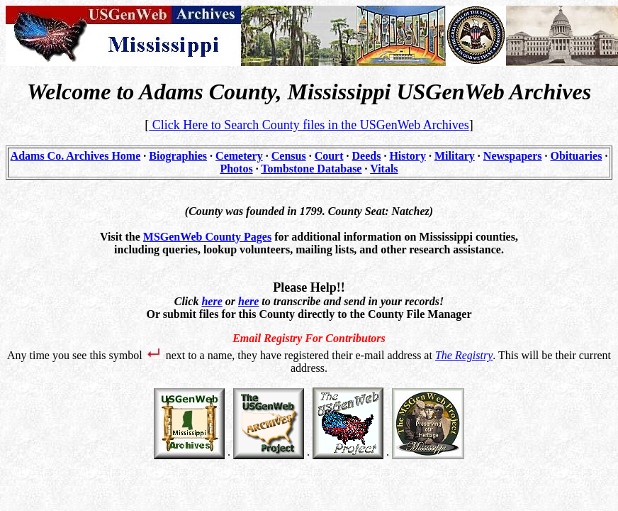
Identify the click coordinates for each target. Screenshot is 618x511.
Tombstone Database (311, 169)
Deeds (366, 156)
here (211, 301)
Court (329, 156)
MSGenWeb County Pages (207, 237)
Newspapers (512, 156)
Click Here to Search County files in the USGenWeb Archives (308, 125)
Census (288, 156)
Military (454, 156)
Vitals (384, 169)
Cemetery (239, 156)
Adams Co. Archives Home (76, 156)
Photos (236, 169)
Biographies (178, 156)
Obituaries (576, 156)
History (407, 156)
